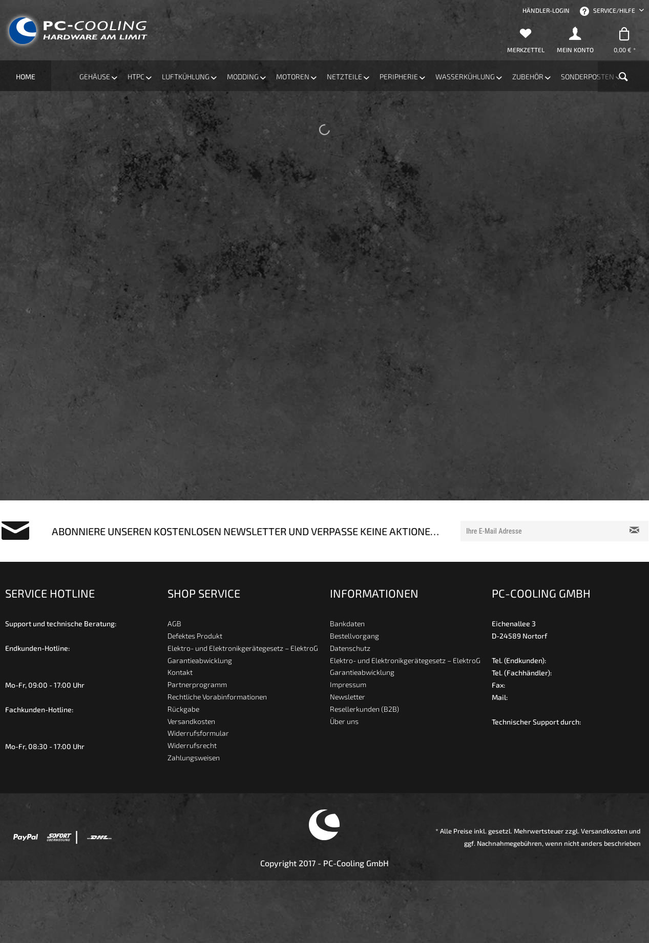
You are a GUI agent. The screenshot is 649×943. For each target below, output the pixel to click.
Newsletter (347, 697)
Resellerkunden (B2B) (364, 710)
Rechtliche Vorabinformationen (217, 697)
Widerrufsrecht (192, 746)
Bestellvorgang (354, 636)
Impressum (348, 685)
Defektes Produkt (195, 636)
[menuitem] (546, 10)
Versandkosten (191, 721)
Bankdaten (347, 624)
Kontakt (180, 673)
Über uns (344, 721)
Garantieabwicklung (200, 660)
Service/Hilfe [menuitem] (608, 11)
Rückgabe (183, 710)
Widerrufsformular (198, 734)
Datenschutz (350, 649)
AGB (174, 624)
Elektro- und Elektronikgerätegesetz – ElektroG (243, 649)
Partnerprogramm (197, 685)
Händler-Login (546, 10)
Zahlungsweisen (194, 758)
